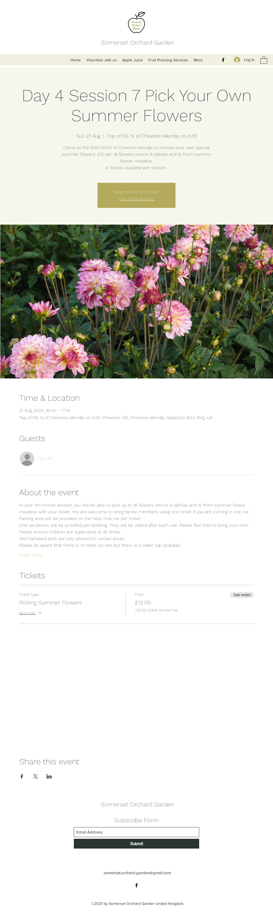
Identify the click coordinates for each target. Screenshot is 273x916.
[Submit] (136, 844)
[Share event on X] (35, 776)
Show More (30, 555)
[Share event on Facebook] (22, 776)
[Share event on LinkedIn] (49, 776)
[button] (263, 60)
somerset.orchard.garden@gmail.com (137, 872)
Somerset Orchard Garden (137, 42)
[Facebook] (223, 60)
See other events (136, 198)
